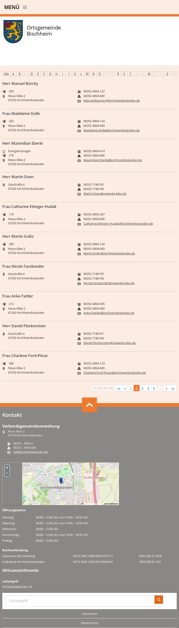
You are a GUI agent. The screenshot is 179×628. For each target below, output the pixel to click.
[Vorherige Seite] (125, 388)
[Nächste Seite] (166, 388)
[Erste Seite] (118, 388)
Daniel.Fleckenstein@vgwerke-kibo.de (109, 342)
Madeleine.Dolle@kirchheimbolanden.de (111, 130)
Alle (6, 74)
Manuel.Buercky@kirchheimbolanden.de (111, 100)
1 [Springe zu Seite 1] (131, 388)
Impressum (89, 613)
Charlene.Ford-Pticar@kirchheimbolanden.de (114, 372)
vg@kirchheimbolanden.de (30, 452)
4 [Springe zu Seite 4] (148, 388)
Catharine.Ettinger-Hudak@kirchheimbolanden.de (118, 223)
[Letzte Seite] (173, 388)
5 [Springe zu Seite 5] (154, 388)
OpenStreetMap (93, 503)
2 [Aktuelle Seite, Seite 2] (137, 388)
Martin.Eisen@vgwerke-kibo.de (104, 193)
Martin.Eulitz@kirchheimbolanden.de (109, 253)
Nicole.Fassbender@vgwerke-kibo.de (108, 283)
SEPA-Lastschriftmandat (20, 570)
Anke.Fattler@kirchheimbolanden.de (108, 312)
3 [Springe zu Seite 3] (142, 388)
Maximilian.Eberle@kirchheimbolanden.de (112, 160)
